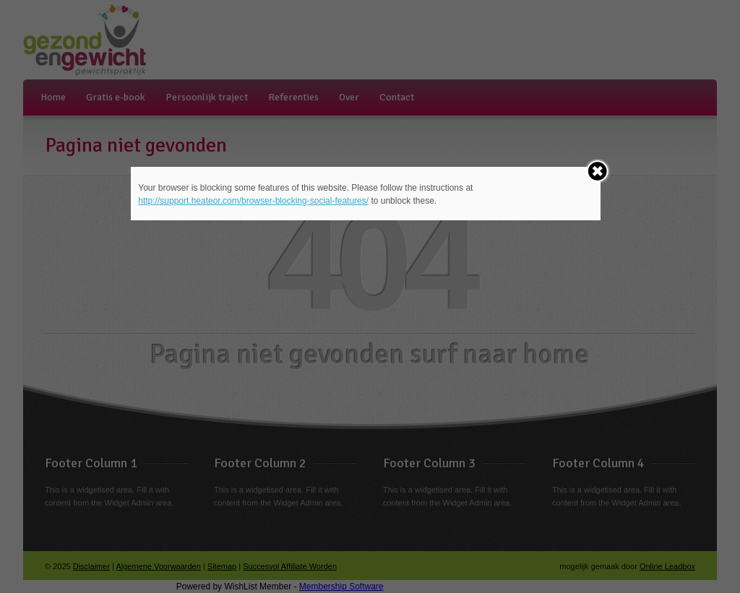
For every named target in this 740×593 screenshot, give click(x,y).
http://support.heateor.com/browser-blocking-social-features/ (253, 201)
